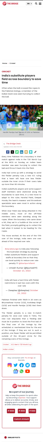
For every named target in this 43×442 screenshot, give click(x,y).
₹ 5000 (11, 411)
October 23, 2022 (22, 271)
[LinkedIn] (21, 152)
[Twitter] (12, 152)
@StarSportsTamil (27, 263)
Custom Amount (21, 419)
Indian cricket (8, 349)
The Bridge (29, 358)
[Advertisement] (21, 35)
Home (5, 63)
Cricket (6, 71)
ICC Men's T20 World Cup (21, 344)
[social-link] (35, 152)
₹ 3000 (22, 411)
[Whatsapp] (17, 152)
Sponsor (22, 398)
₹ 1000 (32, 411)
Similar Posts (14, 437)
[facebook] (8, 152)
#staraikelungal (12, 249)
